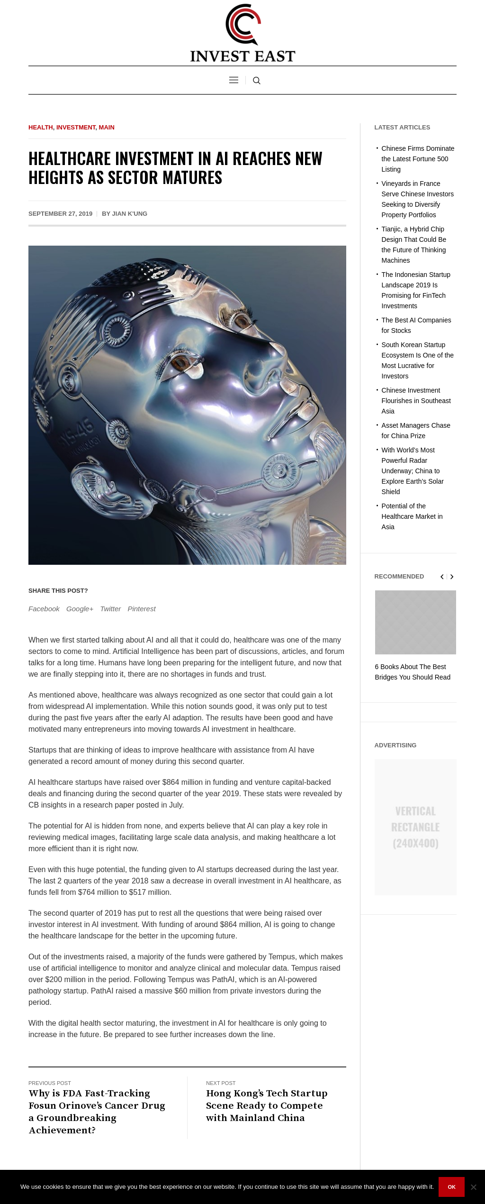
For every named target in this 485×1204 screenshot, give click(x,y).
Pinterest (141, 609)
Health (40, 127)
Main (107, 127)
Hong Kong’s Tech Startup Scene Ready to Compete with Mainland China (267, 1105)
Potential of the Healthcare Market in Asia (412, 516)
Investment (75, 127)
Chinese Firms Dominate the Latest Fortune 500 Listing (418, 159)
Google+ (79, 609)
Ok (452, 1187)
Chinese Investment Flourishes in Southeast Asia (416, 400)
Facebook (44, 609)
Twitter (110, 609)
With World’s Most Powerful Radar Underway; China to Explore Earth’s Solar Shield (413, 471)
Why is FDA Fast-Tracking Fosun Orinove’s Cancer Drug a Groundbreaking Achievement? (96, 1112)
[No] (473, 1187)
